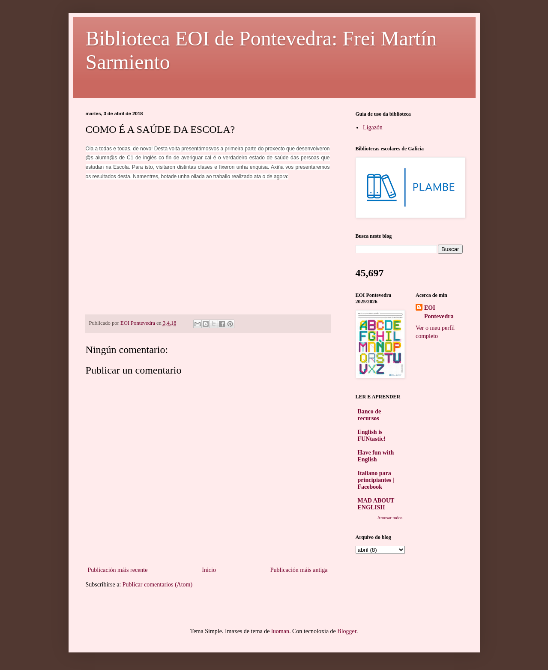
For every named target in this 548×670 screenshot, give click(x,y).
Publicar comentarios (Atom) (157, 584)
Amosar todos (389, 517)
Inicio (209, 570)
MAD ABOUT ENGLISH (376, 504)
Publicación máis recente (118, 570)
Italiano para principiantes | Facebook (376, 480)
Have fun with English (376, 456)
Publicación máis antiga (299, 570)
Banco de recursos (369, 415)
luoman (280, 631)
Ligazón (373, 127)
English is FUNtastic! (372, 435)
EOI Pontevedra (438, 312)
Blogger (346, 631)
